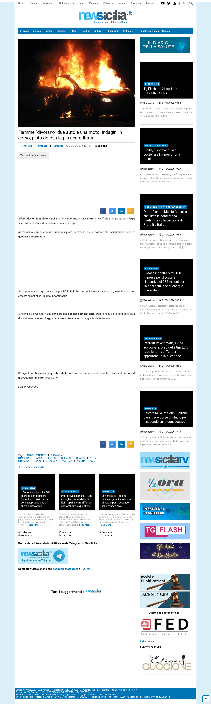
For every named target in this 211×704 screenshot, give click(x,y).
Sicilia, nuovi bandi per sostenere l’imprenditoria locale (162, 154)
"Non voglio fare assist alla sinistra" (165, 207)
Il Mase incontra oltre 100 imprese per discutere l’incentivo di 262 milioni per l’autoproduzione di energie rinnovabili (35, 499)
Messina (93, 3)
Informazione (152, 84)
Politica (86, 31)
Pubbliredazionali (149, 31)
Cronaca (24, 31)
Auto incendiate (36, 455)
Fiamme (39, 458)
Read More (35, 525)
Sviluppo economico (156, 145)
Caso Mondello (70, 492)
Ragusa (122, 3)
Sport (75, 31)
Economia (113, 31)
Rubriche (61, 31)
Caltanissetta (66, 3)
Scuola (166, 31)
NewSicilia (26, 146)
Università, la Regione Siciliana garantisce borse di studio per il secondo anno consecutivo (116, 501)
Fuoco (52, 458)
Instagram (71, 568)
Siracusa (136, 3)
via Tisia (67, 461)
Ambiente (127, 31)
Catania (34, 3)
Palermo (108, 3)
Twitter (85, 568)
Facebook (57, 568)
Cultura (97, 31)
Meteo (49, 31)
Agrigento (48, 3)
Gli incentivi (28, 488)
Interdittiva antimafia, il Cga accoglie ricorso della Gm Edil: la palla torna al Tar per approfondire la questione (76, 501)
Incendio (66, 458)
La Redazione (147, 641)
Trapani (150, 3)
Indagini (80, 458)
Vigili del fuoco (86, 461)
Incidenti (37, 31)
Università (108, 492)
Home (21, 3)
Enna (81, 3)
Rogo (38, 461)
